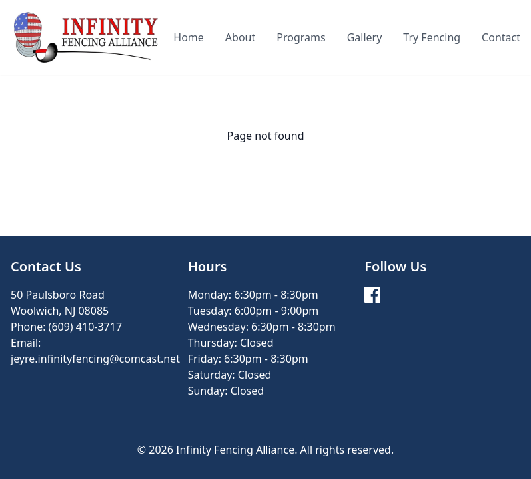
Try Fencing (431, 37)
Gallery (364, 37)
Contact (501, 37)
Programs (300, 37)
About (240, 37)
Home (188, 37)
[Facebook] (372, 295)
